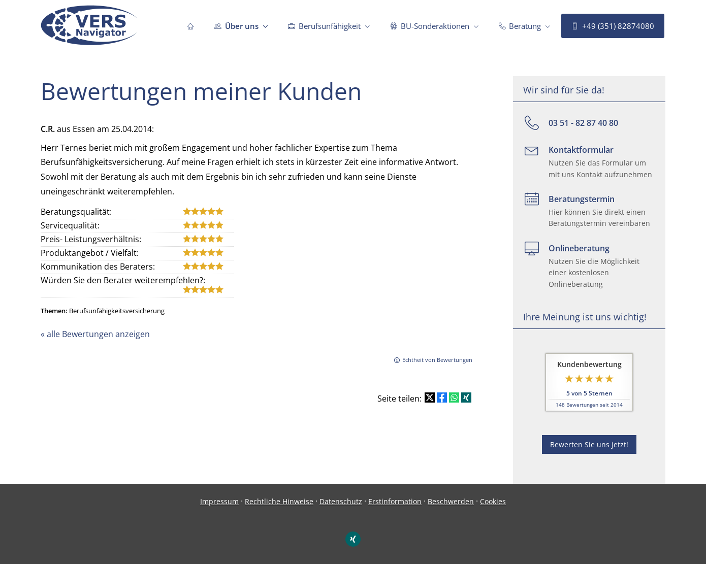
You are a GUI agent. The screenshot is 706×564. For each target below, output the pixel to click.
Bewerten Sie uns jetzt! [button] (589, 444)
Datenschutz (340, 501)
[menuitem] (190, 26)
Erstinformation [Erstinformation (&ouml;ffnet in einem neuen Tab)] (395, 501)
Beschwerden (451, 501)
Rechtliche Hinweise (279, 501)
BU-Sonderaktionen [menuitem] (429, 26)
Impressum (219, 501)
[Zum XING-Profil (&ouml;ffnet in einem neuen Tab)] (353, 539)
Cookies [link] (493, 501)
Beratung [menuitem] (520, 26)
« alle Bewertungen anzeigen (95, 334)
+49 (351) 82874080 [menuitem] (612, 26)
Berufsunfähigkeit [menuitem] (324, 26)
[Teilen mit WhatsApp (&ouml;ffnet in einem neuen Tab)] (454, 397)
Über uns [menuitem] (236, 26)
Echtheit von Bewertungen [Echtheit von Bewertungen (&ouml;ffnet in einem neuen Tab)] (437, 359)
